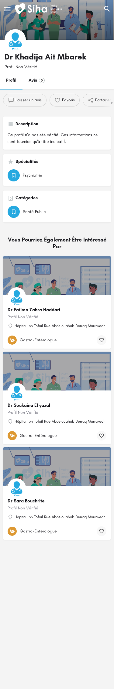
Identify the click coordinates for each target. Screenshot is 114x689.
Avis (37, 80)
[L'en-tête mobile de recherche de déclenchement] (107, 9)
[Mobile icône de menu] (7, 9)
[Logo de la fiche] (15, 39)
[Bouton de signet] (101, 340)
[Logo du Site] (39, 9)
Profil (11, 80)
